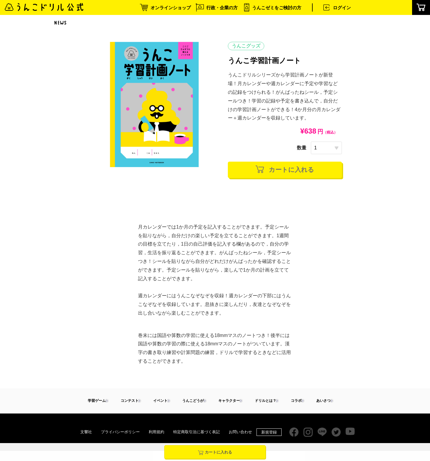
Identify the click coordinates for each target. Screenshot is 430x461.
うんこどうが (190, 402)
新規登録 (269, 433)
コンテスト (127, 402)
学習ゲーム (95, 402)
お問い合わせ (240, 433)
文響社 (86, 433)
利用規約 (156, 433)
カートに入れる (285, 170)
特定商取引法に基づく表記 (196, 433)
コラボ (294, 402)
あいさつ (320, 402)
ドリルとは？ (263, 402)
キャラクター (227, 402)
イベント (158, 402)
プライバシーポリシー (120, 433)
